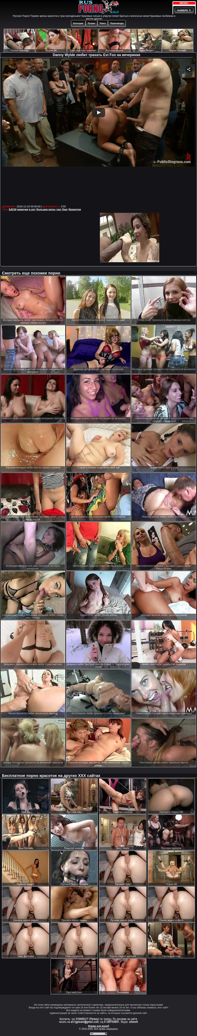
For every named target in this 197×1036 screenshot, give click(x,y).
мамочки (22, 209)
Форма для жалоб (98, 1026)
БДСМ (13, 209)
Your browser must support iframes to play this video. (98, 131)
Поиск (103, 23)
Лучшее (91, 23)
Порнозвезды (117, 23)
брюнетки (74, 209)
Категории (78, 23)
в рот (32, 209)
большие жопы (45, 209)
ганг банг (62, 209)
